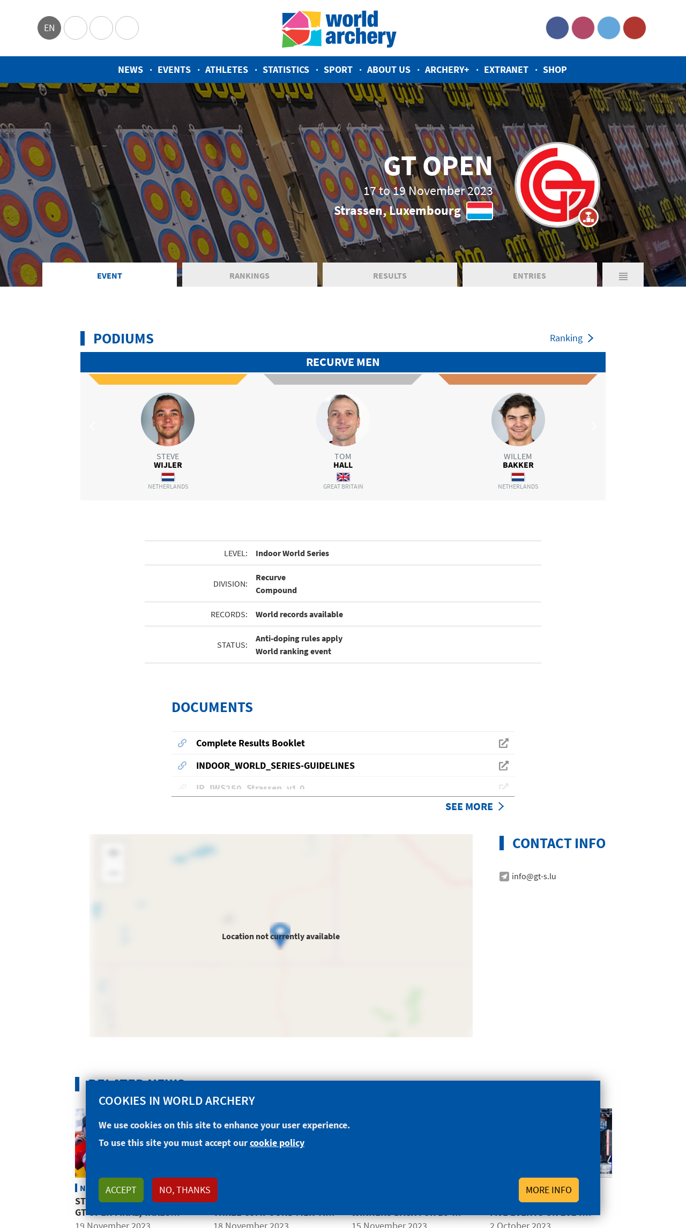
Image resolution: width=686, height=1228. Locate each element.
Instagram (583, 28)
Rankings (249, 275)
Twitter (609, 28)
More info (549, 1190)
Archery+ (447, 69)
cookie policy (277, 1142)
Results (390, 275)
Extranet (506, 69)
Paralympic (101, 28)
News (130, 69)
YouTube (634, 28)
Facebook (557, 28)
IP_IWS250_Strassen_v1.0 (250, 735)
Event (109, 275)
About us (389, 69)
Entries (529, 275)
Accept (121, 1190)
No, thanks (185, 1190)
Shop (555, 69)
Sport (338, 69)
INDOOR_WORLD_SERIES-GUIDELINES (275, 712)
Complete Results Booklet (250, 690)
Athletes (226, 69)
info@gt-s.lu (534, 823)
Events (174, 69)
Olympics (75, 28)
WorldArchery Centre (127, 28)
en (49, 27)
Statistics (286, 69)
